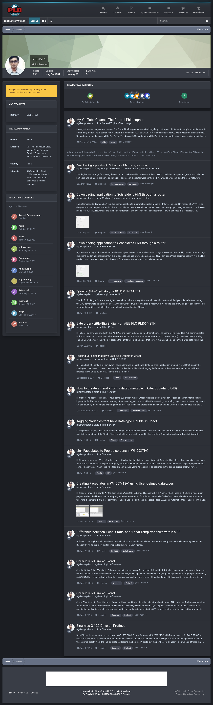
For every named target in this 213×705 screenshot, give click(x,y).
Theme (11, 693)
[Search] (172, 20)
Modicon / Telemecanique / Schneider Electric (135, 168)
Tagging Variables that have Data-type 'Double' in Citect (108, 355)
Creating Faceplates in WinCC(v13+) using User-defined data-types (125, 483)
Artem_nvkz (25, 290)
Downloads (117, 12)
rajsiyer (80, 123)
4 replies (101, 313)
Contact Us (23, 693)
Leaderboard (198, 12)
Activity (182, 13)
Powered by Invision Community (190, 694)
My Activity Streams (150, 12)
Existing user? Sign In (15, 20)
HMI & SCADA (109, 246)
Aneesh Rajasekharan (30, 215)
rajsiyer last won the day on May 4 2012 (28, 89)
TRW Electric (123, 694)
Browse (167, 13)
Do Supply (87, 694)
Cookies (34, 693)
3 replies (100, 184)
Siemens (106, 454)
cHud (21, 236)
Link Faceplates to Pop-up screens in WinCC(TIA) (112, 451)
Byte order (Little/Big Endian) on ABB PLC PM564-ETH (108, 291)
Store (130, 13)
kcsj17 (22, 311)
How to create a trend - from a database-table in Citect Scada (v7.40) (126, 388)
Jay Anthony (25, 279)
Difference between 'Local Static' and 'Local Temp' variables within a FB (125, 152)
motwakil (23, 301)
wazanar (23, 322)
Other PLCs (118, 294)
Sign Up (34, 21)
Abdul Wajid (25, 268)
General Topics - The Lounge (116, 123)
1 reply (99, 281)
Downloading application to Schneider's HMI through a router (96, 155)
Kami (21, 225)
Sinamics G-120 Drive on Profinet (95, 561)
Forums (103, 12)
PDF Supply (98, 694)
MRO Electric (111, 694)
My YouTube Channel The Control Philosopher (110, 120)
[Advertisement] (106, 679)
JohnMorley (25, 247)
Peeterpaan (24, 258)
